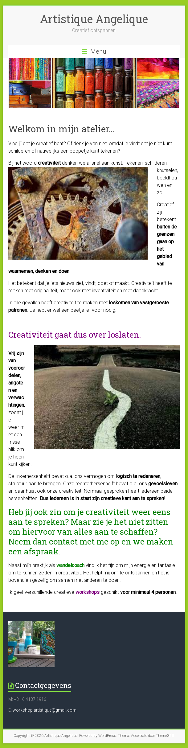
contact (63, 541)
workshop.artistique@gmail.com (44, 710)
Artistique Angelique (94, 18)
